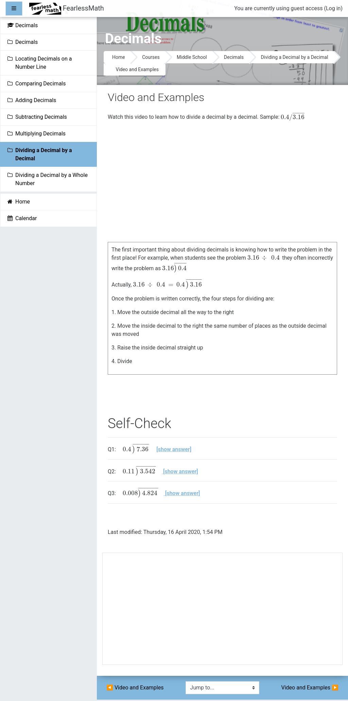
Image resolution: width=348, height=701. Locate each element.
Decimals (234, 57)
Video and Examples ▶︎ (309, 687)
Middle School (192, 57)
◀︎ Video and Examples (134, 687)
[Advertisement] (222, 611)
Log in (333, 8)
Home (118, 57)
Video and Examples (137, 69)
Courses (150, 57)
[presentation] (293, 117)
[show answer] (173, 449)
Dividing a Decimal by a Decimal (294, 57)
